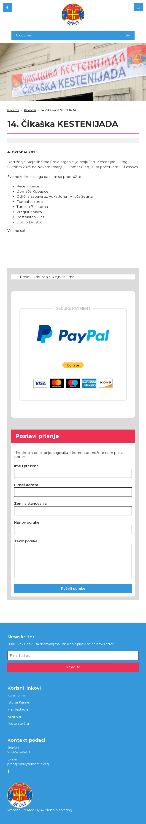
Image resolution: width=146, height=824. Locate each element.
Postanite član (18, 724)
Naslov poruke (26, 522)
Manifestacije (17, 709)
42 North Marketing (56, 810)
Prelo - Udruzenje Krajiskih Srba (47, 277)
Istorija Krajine (18, 702)
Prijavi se (73, 667)
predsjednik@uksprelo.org (28, 764)
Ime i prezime (26, 466)
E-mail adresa (26, 485)
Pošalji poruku (73, 588)
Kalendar (30, 110)
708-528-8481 (18, 752)
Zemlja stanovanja (30, 503)
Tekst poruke (26, 541)
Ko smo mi (16, 695)
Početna (13, 110)
